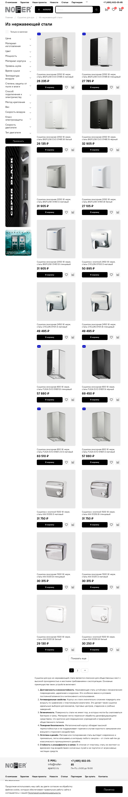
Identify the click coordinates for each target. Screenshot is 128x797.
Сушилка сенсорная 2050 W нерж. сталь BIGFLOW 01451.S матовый (54, 200)
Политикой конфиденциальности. (44, 792)
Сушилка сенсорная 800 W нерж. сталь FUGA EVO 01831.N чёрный (98, 387)
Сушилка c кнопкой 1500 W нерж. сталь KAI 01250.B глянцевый (98, 513)
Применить (18, 141)
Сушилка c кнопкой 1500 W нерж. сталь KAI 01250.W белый (98, 638)
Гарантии (24, 2)
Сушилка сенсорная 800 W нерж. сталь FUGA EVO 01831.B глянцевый (54, 387)
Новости (54, 2)
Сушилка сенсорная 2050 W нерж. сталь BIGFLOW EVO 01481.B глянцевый (101, 75)
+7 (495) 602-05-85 (113, 2)
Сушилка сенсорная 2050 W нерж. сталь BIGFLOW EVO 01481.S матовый (55, 75)
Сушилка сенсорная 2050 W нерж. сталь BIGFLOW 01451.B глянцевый (54, 262)
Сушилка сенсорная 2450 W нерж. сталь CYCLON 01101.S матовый (54, 325)
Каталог (44, 9)
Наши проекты (39, 2)
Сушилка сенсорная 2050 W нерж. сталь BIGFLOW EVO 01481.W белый (54, 138)
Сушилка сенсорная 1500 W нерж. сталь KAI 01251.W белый (54, 638)
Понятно (109, 789)
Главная (9, 17)
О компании (11, 2)
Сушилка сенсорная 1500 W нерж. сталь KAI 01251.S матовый (99, 575)
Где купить (90, 776)
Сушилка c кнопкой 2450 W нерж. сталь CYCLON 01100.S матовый (99, 262)
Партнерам (77, 2)
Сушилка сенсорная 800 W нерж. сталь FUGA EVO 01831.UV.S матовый (55, 450)
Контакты (103, 776)
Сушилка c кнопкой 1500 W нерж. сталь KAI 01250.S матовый (53, 513)
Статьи (65, 2)
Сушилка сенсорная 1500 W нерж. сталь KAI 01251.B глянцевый (54, 575)
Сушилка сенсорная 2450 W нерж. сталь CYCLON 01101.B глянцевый (99, 325)
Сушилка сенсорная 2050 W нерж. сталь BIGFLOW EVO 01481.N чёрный (100, 138)
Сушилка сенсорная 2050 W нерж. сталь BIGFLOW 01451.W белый (99, 200)
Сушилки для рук (25, 17)
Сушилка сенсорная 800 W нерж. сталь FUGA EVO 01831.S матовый (98, 450)
